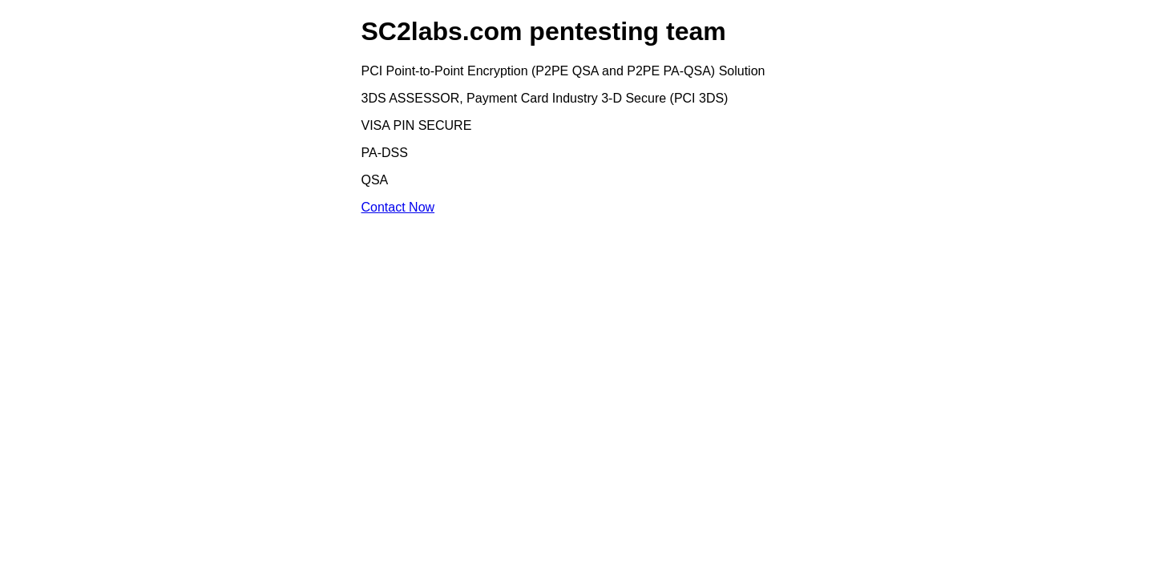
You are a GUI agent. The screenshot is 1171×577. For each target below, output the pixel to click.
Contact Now (398, 207)
